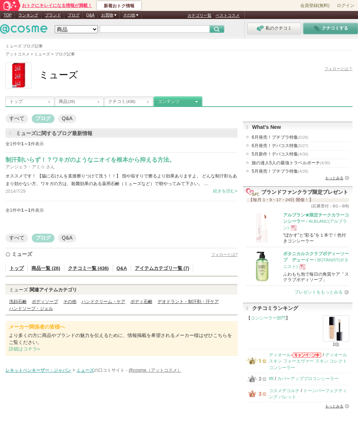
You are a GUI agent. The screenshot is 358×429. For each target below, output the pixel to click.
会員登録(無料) (315, 5)
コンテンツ (169, 101)
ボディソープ (45, 301)
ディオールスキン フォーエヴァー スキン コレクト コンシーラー (308, 361)
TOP (8, 15)
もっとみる (334, 178)
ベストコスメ (228, 15)
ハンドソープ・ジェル (31, 308)
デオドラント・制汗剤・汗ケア (188, 301)
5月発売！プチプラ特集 (280, 171)
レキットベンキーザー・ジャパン (38, 370)
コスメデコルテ (284, 390)
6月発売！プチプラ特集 (280, 137)
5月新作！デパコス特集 (280, 154)
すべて (16, 118)
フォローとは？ (338, 68)
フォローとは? (224, 254)
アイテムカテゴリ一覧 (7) (162, 268)
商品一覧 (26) (45, 268)
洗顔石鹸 (18, 301)
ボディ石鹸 (141, 301)
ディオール (280, 354)
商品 (67, 101)
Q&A (90, 15)
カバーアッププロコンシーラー (308, 378)
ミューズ (22, 254)
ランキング (28, 15)
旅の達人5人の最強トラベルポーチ (291, 162)
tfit (271, 378)
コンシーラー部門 (268, 318)
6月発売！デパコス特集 (280, 145)
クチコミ (122, 101)
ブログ (74, 15)
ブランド (53, 15)
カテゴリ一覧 (199, 15)
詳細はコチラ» (24, 349)
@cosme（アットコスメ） (155, 370)
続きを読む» (225, 191)
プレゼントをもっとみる (318, 292)
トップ (16, 101)
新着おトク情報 (119, 5)
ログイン (345, 5)
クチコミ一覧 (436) (88, 268)
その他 (69, 301)
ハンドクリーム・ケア (103, 301)
